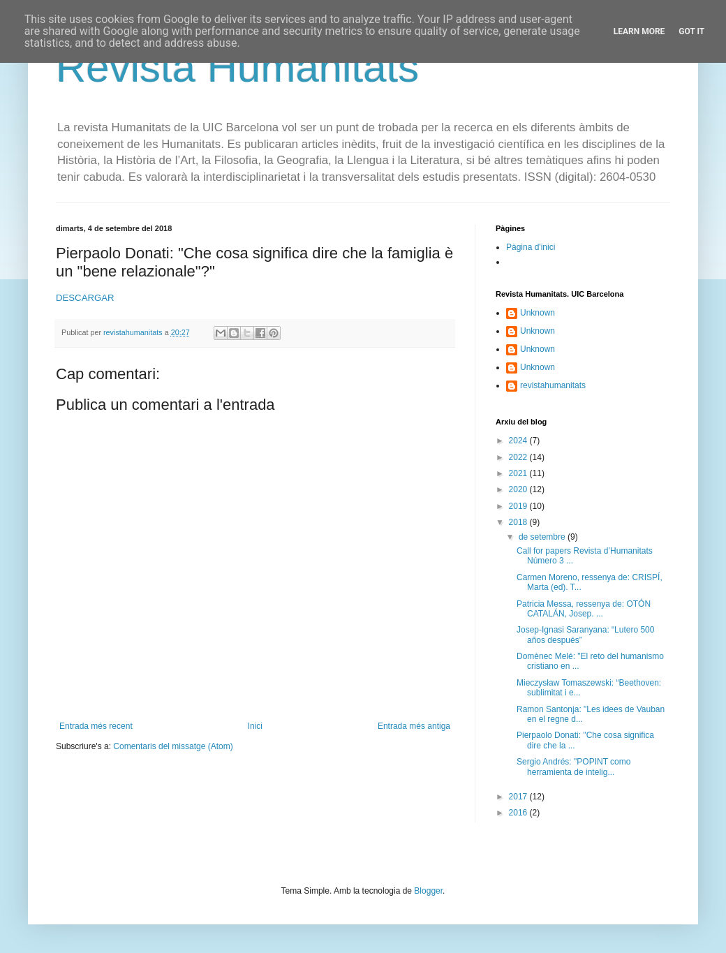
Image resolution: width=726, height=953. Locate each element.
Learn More (639, 31)
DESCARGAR (85, 298)
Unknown (537, 313)
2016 (519, 813)
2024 (519, 440)
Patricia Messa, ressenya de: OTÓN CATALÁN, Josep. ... (584, 609)
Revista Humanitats (237, 67)
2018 (519, 522)
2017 (519, 796)
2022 (519, 457)
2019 (519, 506)
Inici (255, 726)
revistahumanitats (553, 385)
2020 (519, 489)
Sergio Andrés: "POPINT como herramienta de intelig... (573, 766)
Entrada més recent (96, 726)
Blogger (428, 891)
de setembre (543, 537)
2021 (519, 473)
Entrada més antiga (414, 726)
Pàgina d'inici (530, 247)
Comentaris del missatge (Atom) (172, 746)
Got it (691, 31)
